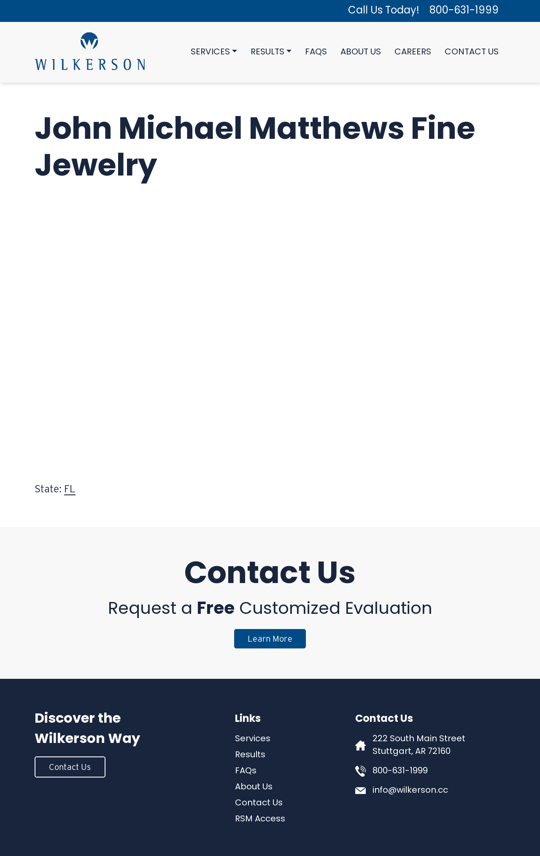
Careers (412, 52)
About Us (360, 52)
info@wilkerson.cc (410, 790)
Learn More (270, 639)
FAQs (316, 52)
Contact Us (472, 52)
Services (210, 52)
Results (267, 52)
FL (70, 489)
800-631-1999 (464, 11)
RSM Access (260, 819)
